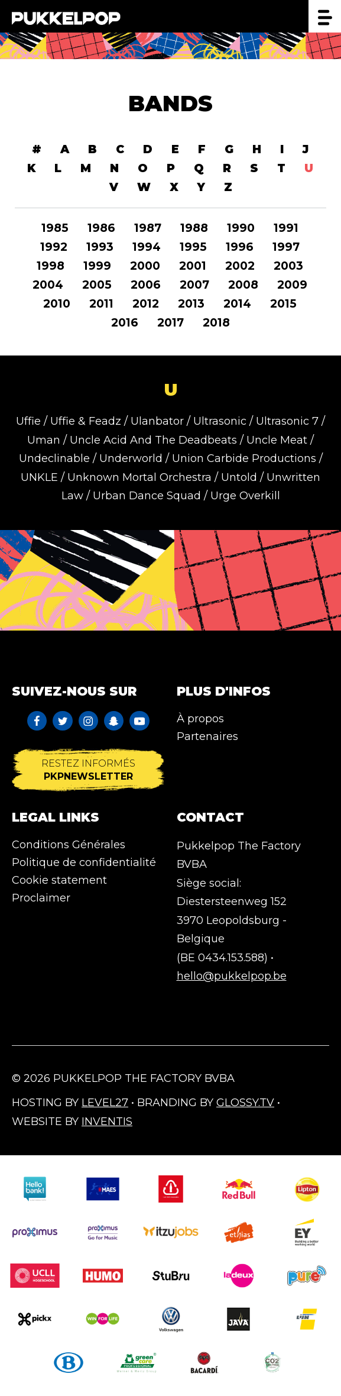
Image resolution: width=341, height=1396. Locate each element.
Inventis (107, 1121)
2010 (56, 304)
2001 (192, 266)
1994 (146, 247)
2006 (146, 285)
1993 (99, 247)
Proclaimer (41, 897)
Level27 (105, 1102)
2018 (216, 322)
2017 (170, 322)
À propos (200, 718)
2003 (288, 266)
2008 (243, 285)
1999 (97, 266)
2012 (145, 304)
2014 (237, 304)
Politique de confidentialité (84, 862)
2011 (101, 304)
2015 (283, 304)
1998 (50, 266)
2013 (191, 304)
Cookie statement (59, 880)
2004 (48, 285)
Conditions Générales (68, 844)
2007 (194, 285)
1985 (55, 228)
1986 (101, 228)
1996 (240, 247)
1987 (147, 228)
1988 (194, 228)
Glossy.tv (245, 1102)
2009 (292, 285)
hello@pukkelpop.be (232, 976)
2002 (240, 266)
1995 (193, 247)
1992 (53, 247)
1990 (241, 228)
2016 (124, 322)
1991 (286, 228)
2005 (97, 285)
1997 (286, 247)
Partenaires (207, 736)
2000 (145, 266)
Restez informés (88, 770)
